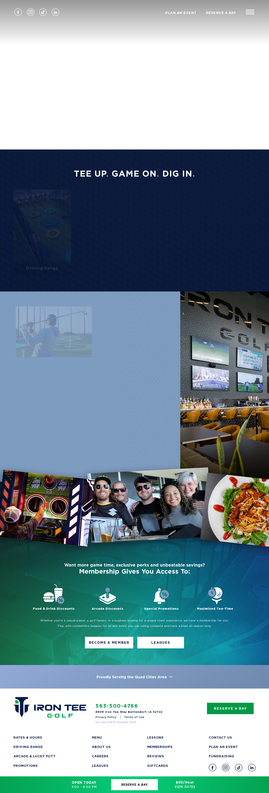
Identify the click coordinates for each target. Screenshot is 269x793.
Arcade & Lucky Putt (34, 756)
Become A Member (109, 642)
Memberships (160, 747)
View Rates (184, 786)
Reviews (155, 756)
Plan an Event (223, 747)
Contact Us (220, 737)
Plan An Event (180, 13)
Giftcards (157, 765)
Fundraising (221, 756)
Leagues (160, 642)
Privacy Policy (106, 717)
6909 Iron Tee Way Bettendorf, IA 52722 (129, 711)
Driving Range (28, 747)
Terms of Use (134, 717)
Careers (100, 756)
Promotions (25, 765)
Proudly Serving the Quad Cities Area (134, 677)
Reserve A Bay (134, 784)
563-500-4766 (116, 706)
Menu (97, 737)
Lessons (155, 737)
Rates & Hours (27, 737)
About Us (101, 747)
